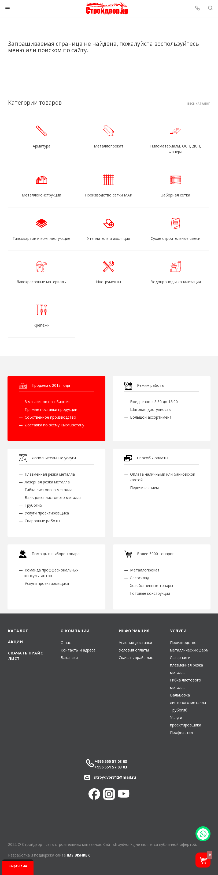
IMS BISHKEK (78, 855)
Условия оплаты (134, 650)
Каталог (18, 630)
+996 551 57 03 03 (111, 767)
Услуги (178, 630)
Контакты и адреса (78, 650)
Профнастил (181, 732)
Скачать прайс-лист (137, 657)
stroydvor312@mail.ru (115, 777)
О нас (66, 642)
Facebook (94, 794)
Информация (134, 630)
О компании (75, 630)
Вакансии (69, 657)
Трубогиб (178, 710)
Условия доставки (135, 642)
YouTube (124, 794)
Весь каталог (198, 103)
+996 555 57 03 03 (111, 761)
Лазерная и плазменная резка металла (186, 665)
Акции (15, 641)
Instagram (109, 794)
